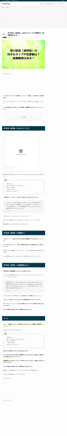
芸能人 (5, 37)
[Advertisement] (33, 17)
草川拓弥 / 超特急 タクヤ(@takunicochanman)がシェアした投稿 (21, 171)
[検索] (64, 0)
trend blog (6, 4)
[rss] (62, 0)
